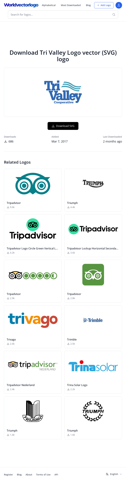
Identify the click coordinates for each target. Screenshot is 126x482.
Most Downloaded (71, 5)
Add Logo (104, 5)
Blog (88, 5)
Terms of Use (43, 474)
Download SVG (63, 126)
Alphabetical (49, 5)
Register (8, 474)
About (29, 474)
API (56, 474)
